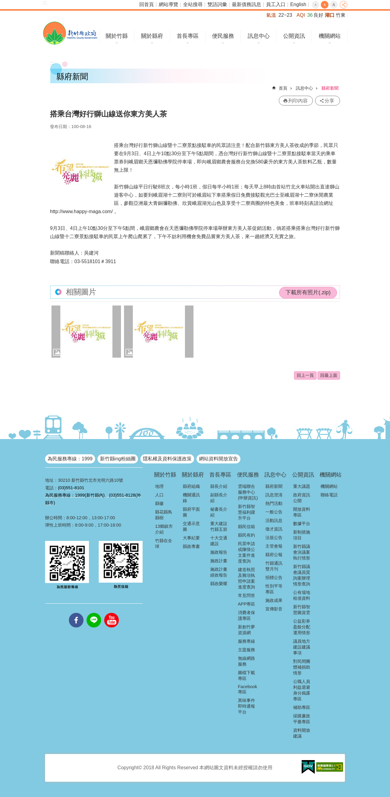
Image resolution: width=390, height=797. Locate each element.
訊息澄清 (273, 494)
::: (45, 2)
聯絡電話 (329, 494)
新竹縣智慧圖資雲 (301, 609)
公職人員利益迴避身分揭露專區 (301, 690)
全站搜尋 (193, 4)
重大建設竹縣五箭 (218, 526)
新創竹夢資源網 (246, 629)
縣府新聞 (330, 88)
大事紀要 (191, 537)
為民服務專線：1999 (70, 458)
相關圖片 (81, 292)
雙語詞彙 (217, 4)
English (298, 4)
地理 (159, 486)
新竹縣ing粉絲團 (118, 458)
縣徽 (159, 503)
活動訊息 (273, 520)
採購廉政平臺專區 (301, 718)
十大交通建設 (218, 540)
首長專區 (188, 36)
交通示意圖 (191, 526)
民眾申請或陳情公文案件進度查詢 (246, 552)
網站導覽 (168, 4)
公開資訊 (294, 36)
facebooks (76, 612)
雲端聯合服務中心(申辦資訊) (248, 492)
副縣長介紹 (218, 497)
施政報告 (218, 552)
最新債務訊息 (246, 4)
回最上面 (328, 375)
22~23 (285, 15)
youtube (111, 612)
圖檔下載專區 (246, 675)
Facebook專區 (247, 689)
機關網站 (330, 36)
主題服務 (246, 649)
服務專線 (246, 641)
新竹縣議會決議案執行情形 (301, 552)
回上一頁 (305, 375)
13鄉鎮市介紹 (164, 529)
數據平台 (301, 523)
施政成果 (273, 600)
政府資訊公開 (301, 497)
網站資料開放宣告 (218, 458)
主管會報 (273, 546)
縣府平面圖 (191, 512)
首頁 (283, 88)
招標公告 (273, 577)
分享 (343, 5)
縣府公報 (273, 554)
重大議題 (301, 486)
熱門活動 (273, 503)
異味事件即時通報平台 (246, 706)
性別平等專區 (273, 589)
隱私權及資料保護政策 (167, 458)
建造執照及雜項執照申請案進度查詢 (246, 578)
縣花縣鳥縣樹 (163, 514)
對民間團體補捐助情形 (301, 667)
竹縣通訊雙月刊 (273, 566)
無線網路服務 (246, 661)
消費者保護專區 (246, 615)
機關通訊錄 (191, 497)
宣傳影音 (273, 608)
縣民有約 (246, 535)
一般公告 (273, 511)
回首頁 (146, 4)
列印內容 (298, 100)
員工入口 (275, 4)
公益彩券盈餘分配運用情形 (301, 627)
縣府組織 (191, 486)
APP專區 (246, 604)
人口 (159, 494)
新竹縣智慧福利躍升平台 (246, 512)
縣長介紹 (218, 486)
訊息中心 (259, 36)
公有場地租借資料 (301, 595)
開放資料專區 (301, 512)
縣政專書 (191, 546)
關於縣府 (152, 36)
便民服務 (223, 36)
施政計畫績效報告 (218, 572)
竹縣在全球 (163, 543)
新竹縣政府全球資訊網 (70, 33)
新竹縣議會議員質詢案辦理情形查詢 (301, 575)
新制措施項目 (301, 535)
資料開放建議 (301, 733)
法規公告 (273, 537)
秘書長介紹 (218, 512)
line (94, 612)
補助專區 (301, 707)
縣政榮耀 (218, 583)
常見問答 (246, 595)
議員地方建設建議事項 (301, 647)
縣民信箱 (246, 526)
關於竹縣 (117, 36)
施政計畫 (218, 560)
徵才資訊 (273, 529)
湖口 (330, 15)
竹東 (341, 15)
